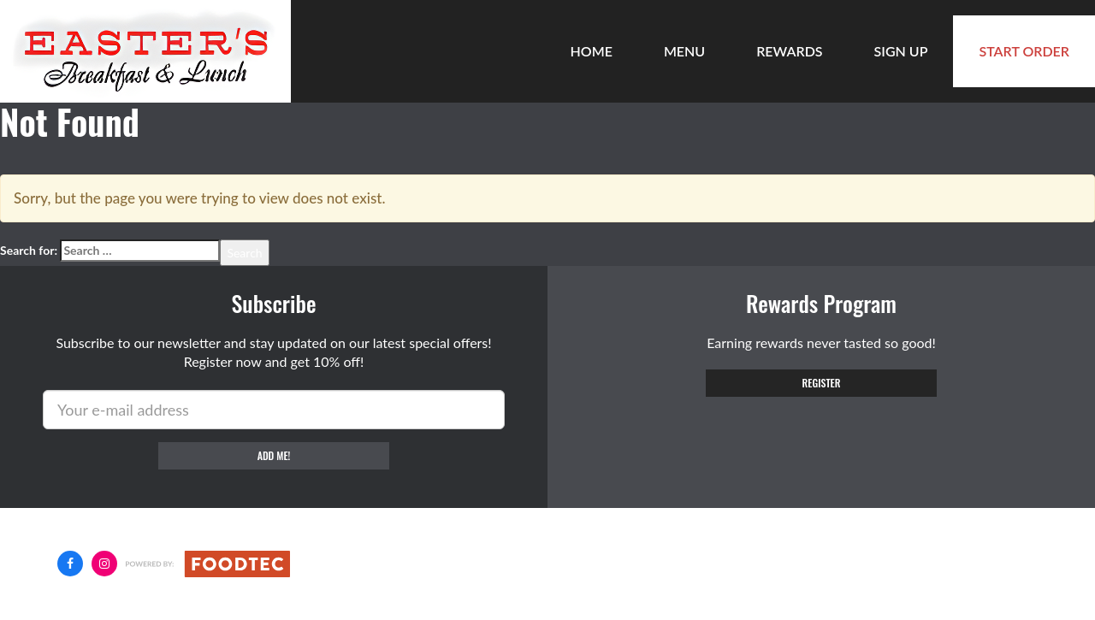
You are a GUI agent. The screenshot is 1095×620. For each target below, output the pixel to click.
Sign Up (901, 51)
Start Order (1024, 51)
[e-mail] (274, 409)
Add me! (274, 455)
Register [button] (821, 382)
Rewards (789, 51)
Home (592, 51)
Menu (684, 51)
